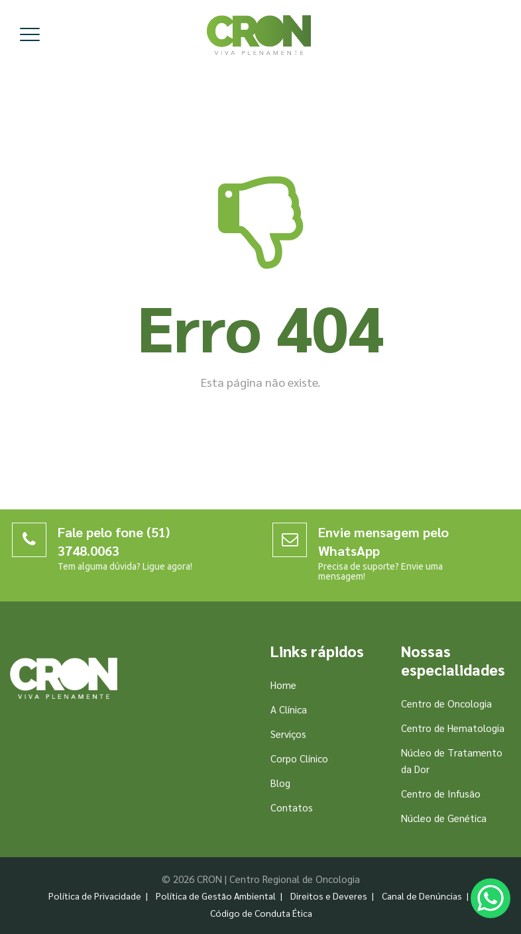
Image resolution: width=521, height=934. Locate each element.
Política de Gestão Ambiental (216, 896)
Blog (280, 782)
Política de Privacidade (94, 896)
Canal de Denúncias (422, 896)
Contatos (291, 807)
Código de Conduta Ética (261, 913)
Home (283, 684)
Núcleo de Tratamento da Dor (451, 760)
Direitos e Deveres (328, 896)
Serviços (288, 733)
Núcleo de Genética (444, 817)
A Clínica (288, 709)
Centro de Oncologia (446, 703)
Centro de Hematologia (452, 727)
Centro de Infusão (441, 793)
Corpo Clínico (299, 758)
